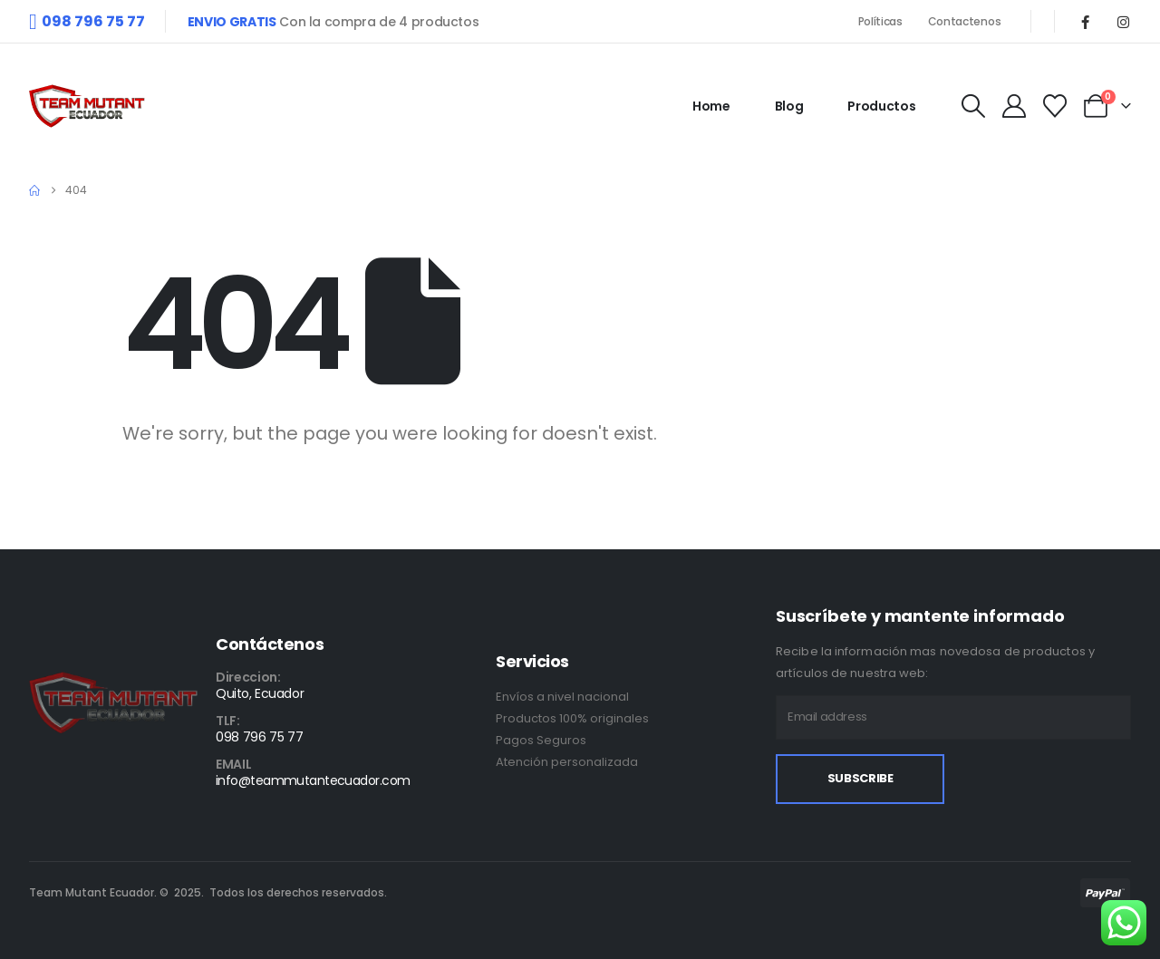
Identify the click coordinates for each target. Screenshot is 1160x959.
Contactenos (965, 21)
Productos (881, 106)
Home (711, 106)
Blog (789, 106)
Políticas (881, 21)
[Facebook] (1084, 21)
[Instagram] (1122, 21)
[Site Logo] (87, 105)
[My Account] (1014, 106)
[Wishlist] (1055, 106)
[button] (973, 106)
